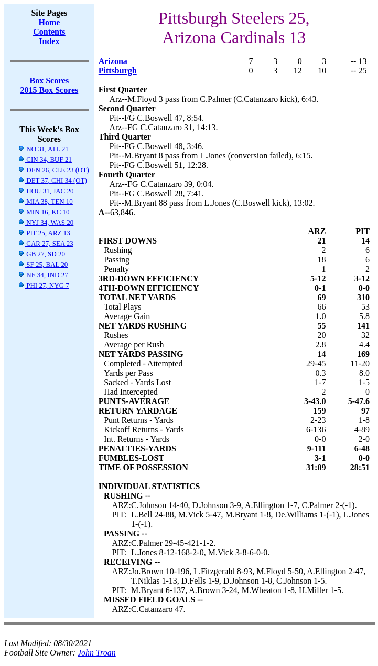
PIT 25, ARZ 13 (44, 233)
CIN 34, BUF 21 (45, 159)
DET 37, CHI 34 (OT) (52, 180)
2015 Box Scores (49, 90)
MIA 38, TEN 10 (45, 201)
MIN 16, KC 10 (44, 212)
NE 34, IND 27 (43, 275)
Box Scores (49, 80)
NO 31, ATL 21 (43, 149)
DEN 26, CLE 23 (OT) (53, 170)
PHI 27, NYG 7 (43, 285)
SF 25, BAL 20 (43, 264)
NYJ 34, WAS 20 (45, 222)
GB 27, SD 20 (41, 254)
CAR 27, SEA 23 (45, 243)
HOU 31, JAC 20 (46, 191)
